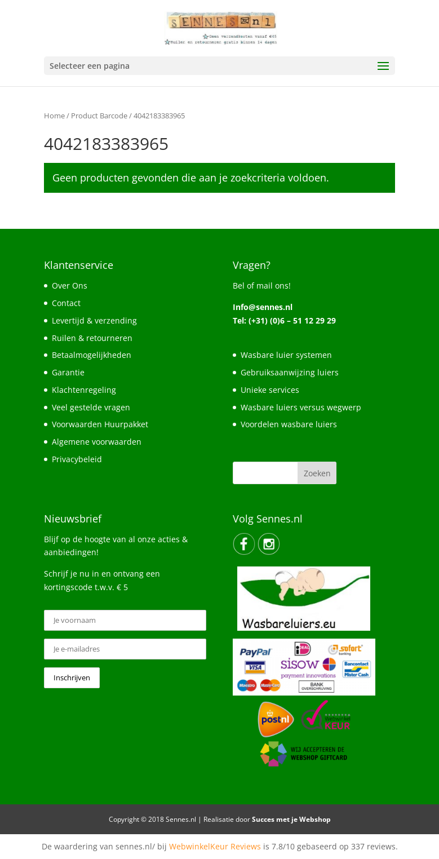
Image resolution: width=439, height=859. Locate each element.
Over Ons (69, 285)
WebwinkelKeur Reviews (215, 846)
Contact (66, 303)
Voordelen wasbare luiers (289, 424)
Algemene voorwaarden (96, 441)
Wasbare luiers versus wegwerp (301, 407)
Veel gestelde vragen (91, 407)
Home (54, 115)
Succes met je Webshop (291, 819)
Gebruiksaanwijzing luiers (290, 372)
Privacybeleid (77, 459)
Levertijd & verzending (94, 320)
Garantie (68, 372)
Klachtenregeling (84, 389)
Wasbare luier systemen (286, 354)
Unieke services (270, 389)
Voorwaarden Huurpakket (100, 424)
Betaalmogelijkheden (91, 354)
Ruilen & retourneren (92, 338)
